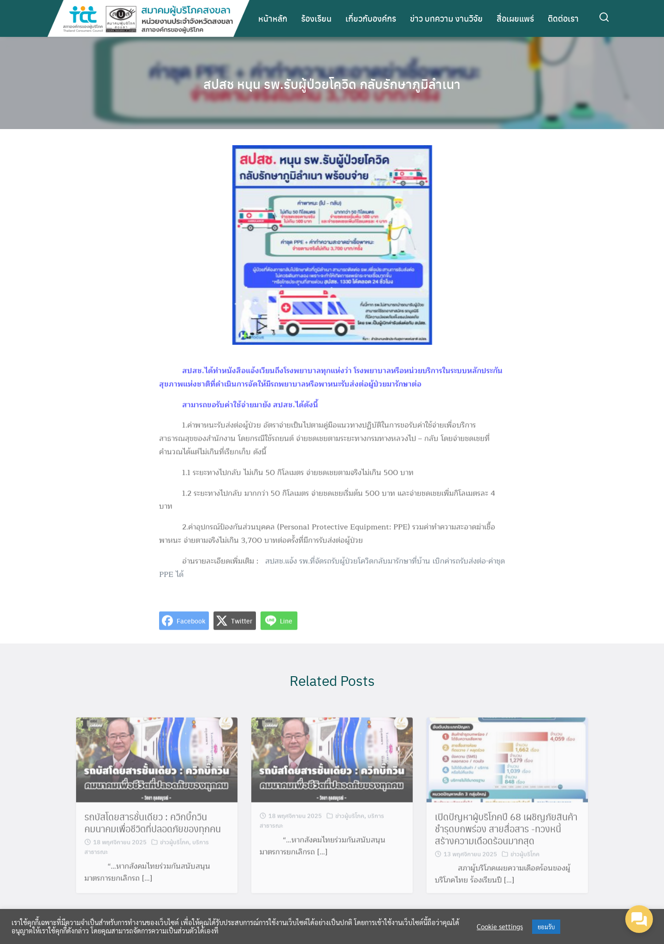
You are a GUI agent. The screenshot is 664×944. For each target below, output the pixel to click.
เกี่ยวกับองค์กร (370, 18)
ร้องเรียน (316, 18)
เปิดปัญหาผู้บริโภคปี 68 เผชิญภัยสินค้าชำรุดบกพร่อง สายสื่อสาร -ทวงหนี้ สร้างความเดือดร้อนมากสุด (506, 834)
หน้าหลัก (272, 18)
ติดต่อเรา (563, 18)
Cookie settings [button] (500, 926)
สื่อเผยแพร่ (515, 18)
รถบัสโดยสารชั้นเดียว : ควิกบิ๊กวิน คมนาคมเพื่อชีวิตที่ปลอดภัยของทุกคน (152, 828)
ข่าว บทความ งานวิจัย (446, 18)
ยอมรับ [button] (546, 927)
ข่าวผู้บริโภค (174, 847)
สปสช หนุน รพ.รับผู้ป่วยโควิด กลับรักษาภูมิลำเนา (332, 83)
